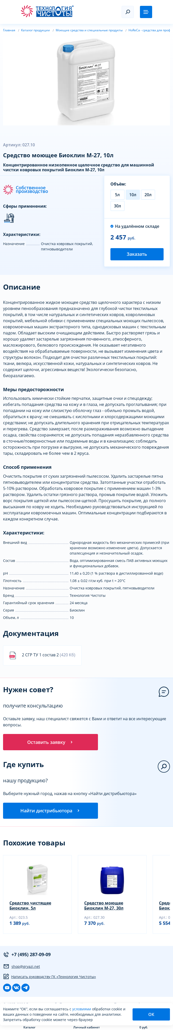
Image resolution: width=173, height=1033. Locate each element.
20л (148, 194)
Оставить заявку (50, 742)
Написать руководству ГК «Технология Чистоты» (49, 977)
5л (117, 194)
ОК (151, 1014)
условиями (82, 1009)
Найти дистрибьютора (50, 811)
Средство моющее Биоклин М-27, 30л (103, 906)
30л (117, 206)
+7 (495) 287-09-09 (27, 954)
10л (132, 194)
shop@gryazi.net (21, 967)
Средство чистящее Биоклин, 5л (30, 906)
